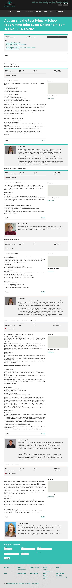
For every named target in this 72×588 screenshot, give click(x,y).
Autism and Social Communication (13, 42)
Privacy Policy (21, 583)
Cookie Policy (28, 583)
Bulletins (45, 569)
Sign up (7, 558)
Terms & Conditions (35, 583)
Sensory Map (59, 575)
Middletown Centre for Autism (12, 583)
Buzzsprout (45, 577)
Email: (5, 552)
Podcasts (45, 573)
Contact (53, 1)
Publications (45, 1)
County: (22, 552)
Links (50, 1)
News (37, 1)
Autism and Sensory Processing (12, 48)
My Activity (6, 567)
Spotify (44, 578)
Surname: (39, 547)
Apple (44, 575)
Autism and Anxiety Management (13, 45)
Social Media (59, 1)
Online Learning (34, 573)
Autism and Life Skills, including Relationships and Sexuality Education (20, 47)
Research (45, 567)
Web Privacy (65, 1)
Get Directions (51, 98)
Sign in (60, 5)
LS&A (57, 567)
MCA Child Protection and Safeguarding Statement (57, 3)
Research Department (47, 571)
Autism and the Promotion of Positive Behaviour (16, 44)
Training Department (21, 569)
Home (5, 573)
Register (65, 5)
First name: (23, 547)
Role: (5, 547)
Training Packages (21, 573)
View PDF (43, 140)
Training (19, 567)
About (33, 1)
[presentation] (45, 555)
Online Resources (60, 573)
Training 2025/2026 (34, 567)
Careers (40, 1)
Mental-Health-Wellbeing (61, 577)
